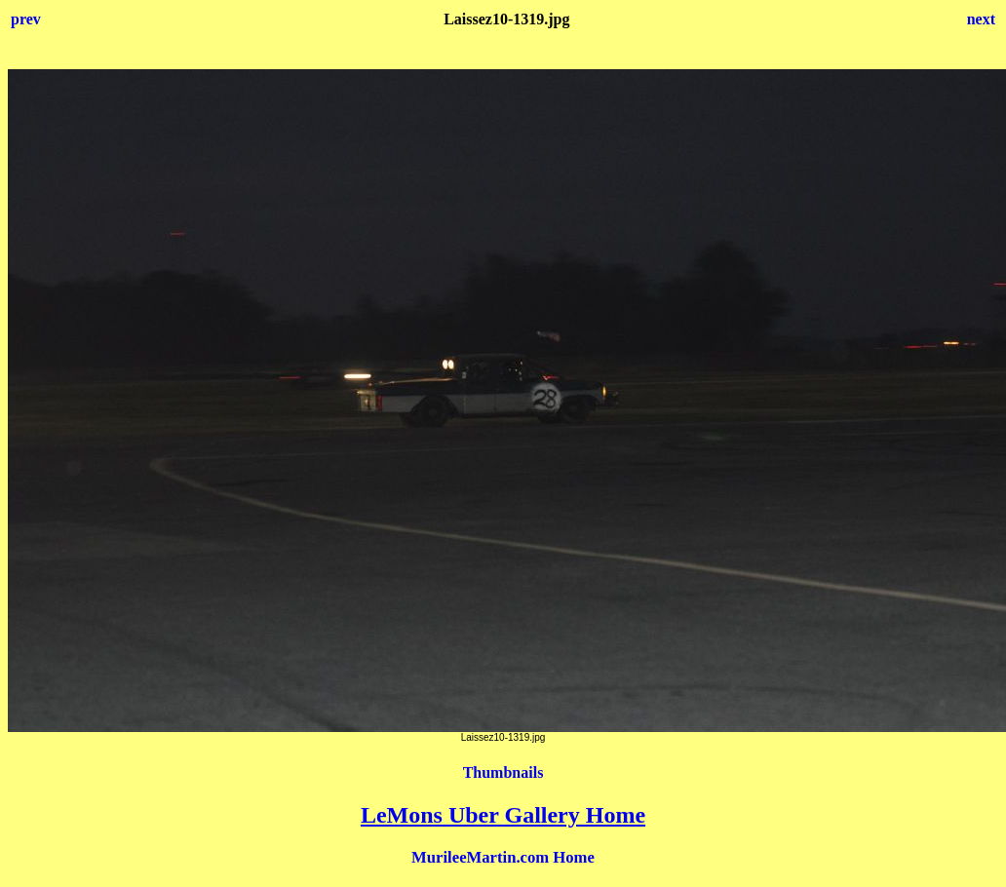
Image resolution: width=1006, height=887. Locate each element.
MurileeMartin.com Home (503, 857)
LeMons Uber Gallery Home (503, 815)
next (981, 19)
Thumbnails (503, 772)
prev (26, 19)
